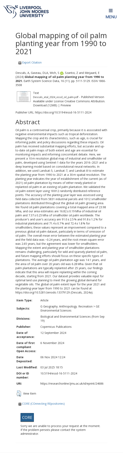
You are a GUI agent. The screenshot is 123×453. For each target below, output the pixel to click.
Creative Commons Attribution (85, 101)
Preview (65, 105)
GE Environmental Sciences (69, 308)
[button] (18, 393)
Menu (111, 17)
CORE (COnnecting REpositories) (41, 404)
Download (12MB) (45, 105)
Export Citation (30, 62)
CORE (27, 417)
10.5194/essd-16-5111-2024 (58, 373)
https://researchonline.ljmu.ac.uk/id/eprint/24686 (72, 383)
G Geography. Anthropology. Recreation (66, 306)
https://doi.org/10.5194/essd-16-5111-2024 (63, 112)
